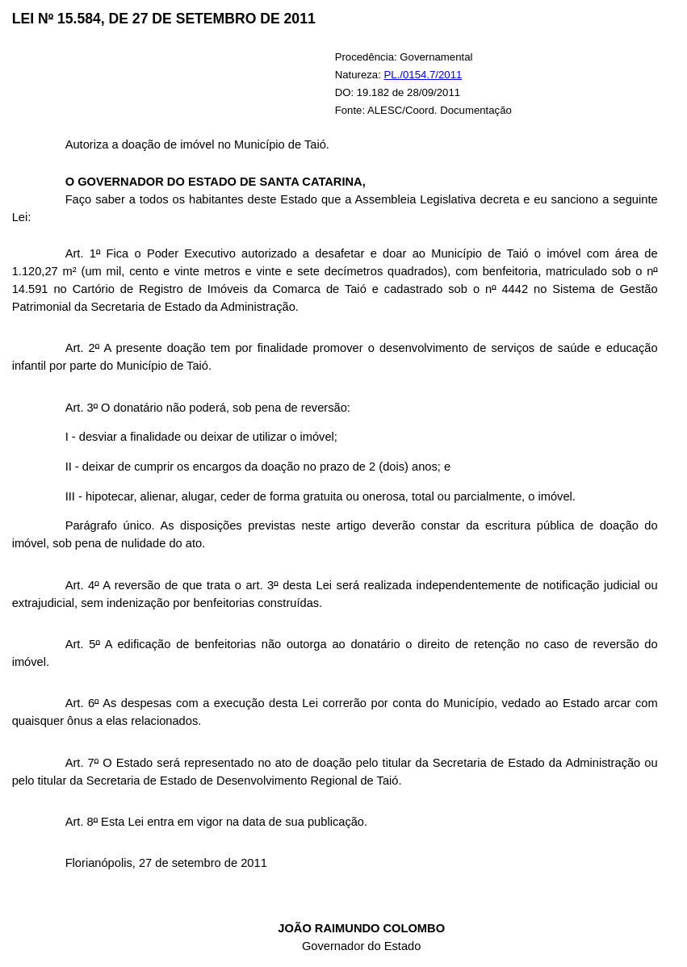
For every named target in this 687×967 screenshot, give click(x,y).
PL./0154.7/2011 (423, 75)
